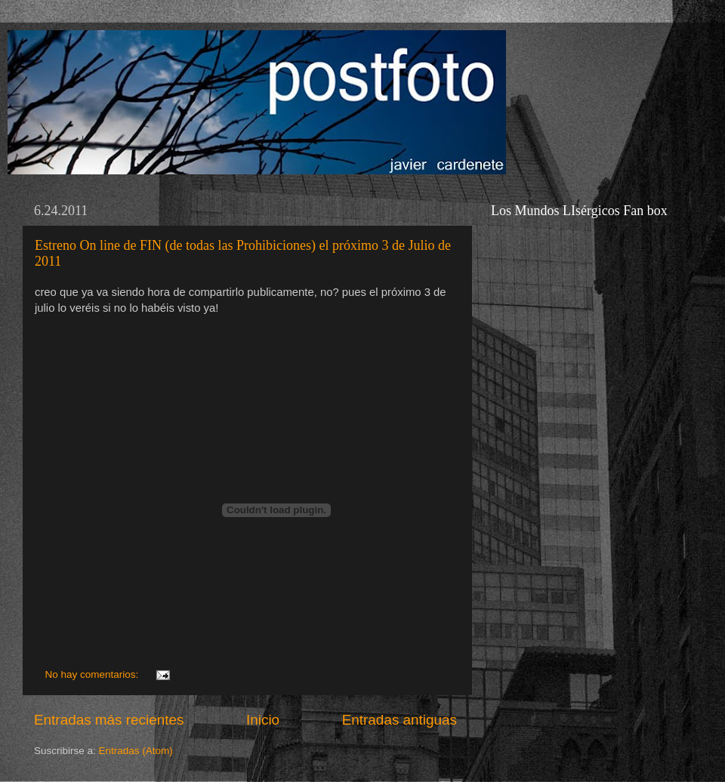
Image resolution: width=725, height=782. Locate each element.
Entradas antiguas (399, 720)
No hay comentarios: (93, 674)
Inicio (262, 720)
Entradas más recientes (109, 720)
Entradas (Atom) (136, 750)
